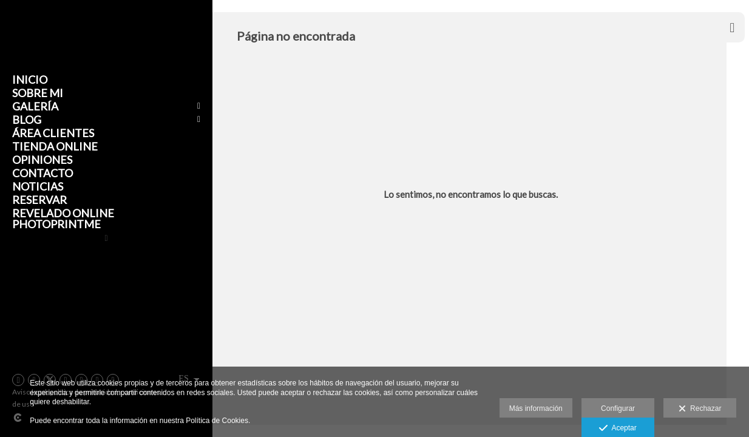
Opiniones (42, 159)
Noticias (37, 186)
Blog (26, 119)
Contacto (42, 173)
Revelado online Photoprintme (63, 218)
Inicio (29, 79)
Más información (536, 408)
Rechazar (700, 409)
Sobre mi (37, 93)
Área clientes (53, 133)
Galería (35, 106)
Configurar (618, 408)
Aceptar (617, 428)
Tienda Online (55, 146)
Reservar (39, 199)
